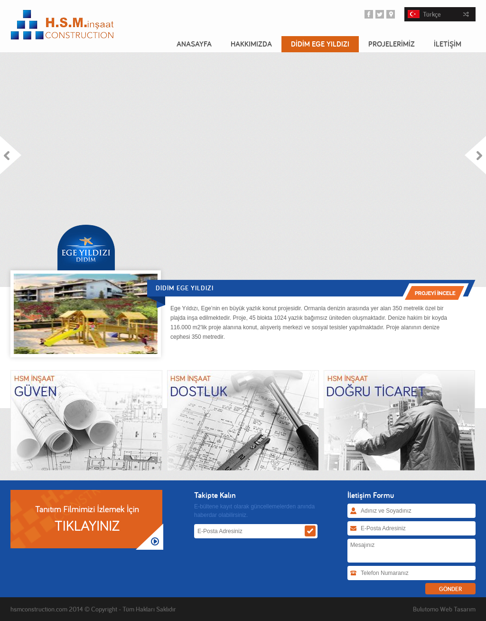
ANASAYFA (194, 44)
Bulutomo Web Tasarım (444, 609)
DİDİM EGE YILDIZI (320, 44)
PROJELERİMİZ (391, 44)
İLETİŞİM (447, 44)
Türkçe (438, 14)
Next (475, 155)
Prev (11, 155)
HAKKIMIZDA (251, 44)
